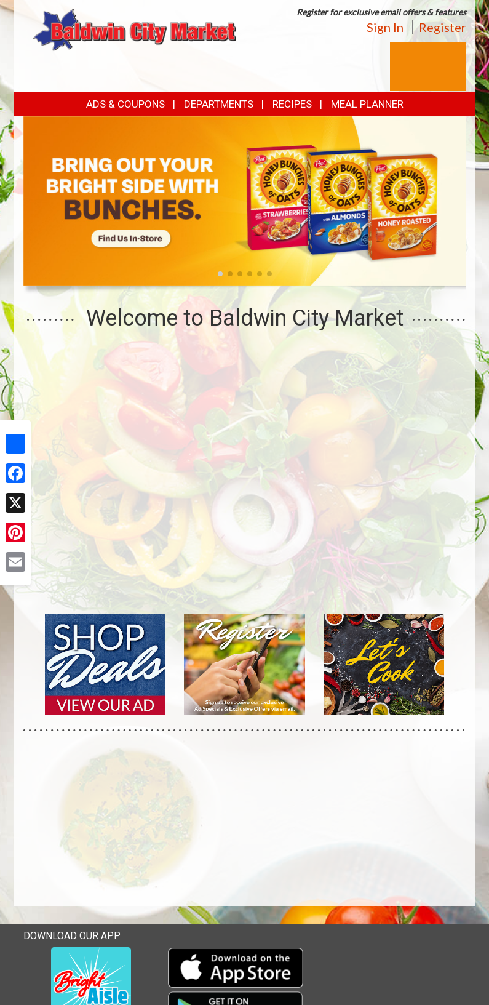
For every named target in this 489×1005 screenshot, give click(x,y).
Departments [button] (218, 104)
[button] (220, 273)
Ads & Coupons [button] (125, 104)
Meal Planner (367, 104)
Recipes (292, 104)
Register (442, 27)
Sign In (385, 27)
